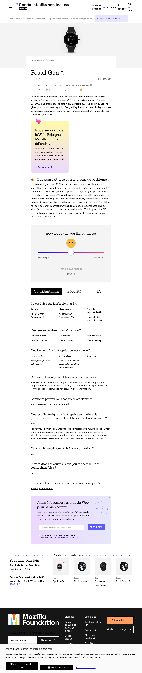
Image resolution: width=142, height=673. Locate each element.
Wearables (51, 61)
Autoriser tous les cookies (23, 666)
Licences (69, 617)
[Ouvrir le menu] (11, 6)
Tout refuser (58, 667)
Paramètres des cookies (86, 668)
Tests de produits (96, 7)
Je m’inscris (96, 526)
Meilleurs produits (36, 18)
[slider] (71, 252)
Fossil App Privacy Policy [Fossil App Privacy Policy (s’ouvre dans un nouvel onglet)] (42, 488)
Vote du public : (56, 90)
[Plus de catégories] (83, 19)
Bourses (69, 644)
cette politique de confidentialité (66, 538)
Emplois (89, 617)
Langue (111, 629)
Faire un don (130, 7)
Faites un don (44, 167)
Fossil (34, 79)
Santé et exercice (38, 61)
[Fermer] (139, 647)
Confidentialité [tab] (46, 291)
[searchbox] (112, 18)
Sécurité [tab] (74, 291)
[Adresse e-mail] (61, 527)
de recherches (84, 85)
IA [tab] (99, 291)
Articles (111, 7)
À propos (122, 7)
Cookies (89, 630)
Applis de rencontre (58, 18)
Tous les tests (17, 18)
